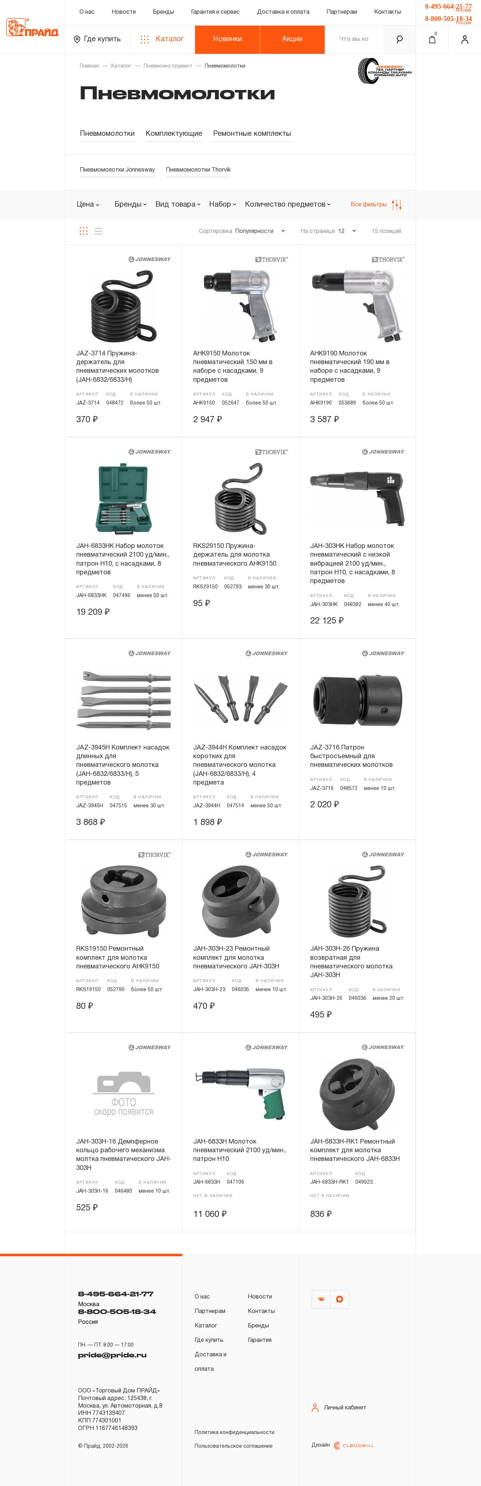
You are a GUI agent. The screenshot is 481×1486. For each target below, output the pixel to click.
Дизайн (343, 1446)
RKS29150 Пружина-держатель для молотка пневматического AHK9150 (234, 555)
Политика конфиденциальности (234, 1432)
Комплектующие (174, 134)
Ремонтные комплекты (252, 134)
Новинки (227, 39)
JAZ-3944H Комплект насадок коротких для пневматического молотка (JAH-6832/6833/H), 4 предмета (239, 765)
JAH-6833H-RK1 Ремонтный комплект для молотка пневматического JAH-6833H (355, 1151)
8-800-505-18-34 (448, 18)
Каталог (162, 39)
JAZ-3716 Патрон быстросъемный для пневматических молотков (351, 757)
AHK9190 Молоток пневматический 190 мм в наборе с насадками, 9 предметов (350, 367)
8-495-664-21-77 (448, 6)
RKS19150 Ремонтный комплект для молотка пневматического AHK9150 (117, 958)
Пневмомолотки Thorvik (198, 170)
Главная (89, 66)
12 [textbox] (341, 231)
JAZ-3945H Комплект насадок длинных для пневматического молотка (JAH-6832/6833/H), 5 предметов (122, 765)
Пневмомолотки (107, 134)
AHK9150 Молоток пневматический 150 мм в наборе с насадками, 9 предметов (233, 367)
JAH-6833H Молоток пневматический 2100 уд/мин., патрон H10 (239, 1151)
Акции (292, 39)
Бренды (163, 12)
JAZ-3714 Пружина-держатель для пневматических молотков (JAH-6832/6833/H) (117, 367)
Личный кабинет (339, 1408)
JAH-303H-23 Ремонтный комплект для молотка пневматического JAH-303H (236, 958)
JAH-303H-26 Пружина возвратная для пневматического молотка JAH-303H (351, 962)
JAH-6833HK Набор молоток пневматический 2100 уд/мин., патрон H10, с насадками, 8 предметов (122, 559)
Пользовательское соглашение (234, 1446)
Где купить (97, 39)
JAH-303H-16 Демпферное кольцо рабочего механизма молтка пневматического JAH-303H (123, 1155)
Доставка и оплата (283, 12)
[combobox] (130, 205)
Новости (124, 12)
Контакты (387, 12)
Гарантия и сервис (215, 12)
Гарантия (260, 1340)
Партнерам (341, 12)
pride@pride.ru (112, 1355)
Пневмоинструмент (168, 66)
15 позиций (386, 231)
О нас (87, 12)
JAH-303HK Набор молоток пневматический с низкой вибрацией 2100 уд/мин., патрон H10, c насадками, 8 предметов (352, 563)
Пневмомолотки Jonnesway (117, 170)
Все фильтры (376, 205)
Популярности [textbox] (254, 231)
